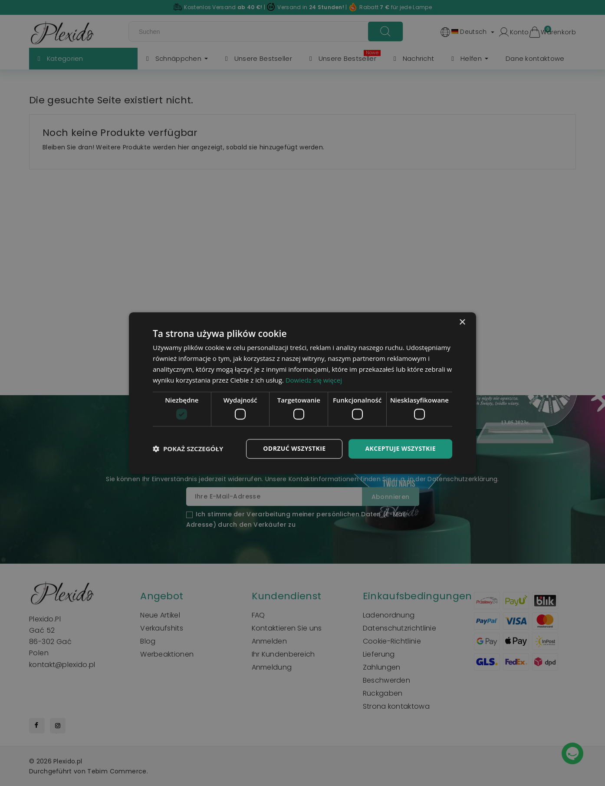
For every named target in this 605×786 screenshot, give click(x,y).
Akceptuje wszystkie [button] (400, 448)
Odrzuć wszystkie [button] (294, 448)
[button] (188, 448)
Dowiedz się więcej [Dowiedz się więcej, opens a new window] (314, 380)
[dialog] (302, 393)
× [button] (462, 322)
